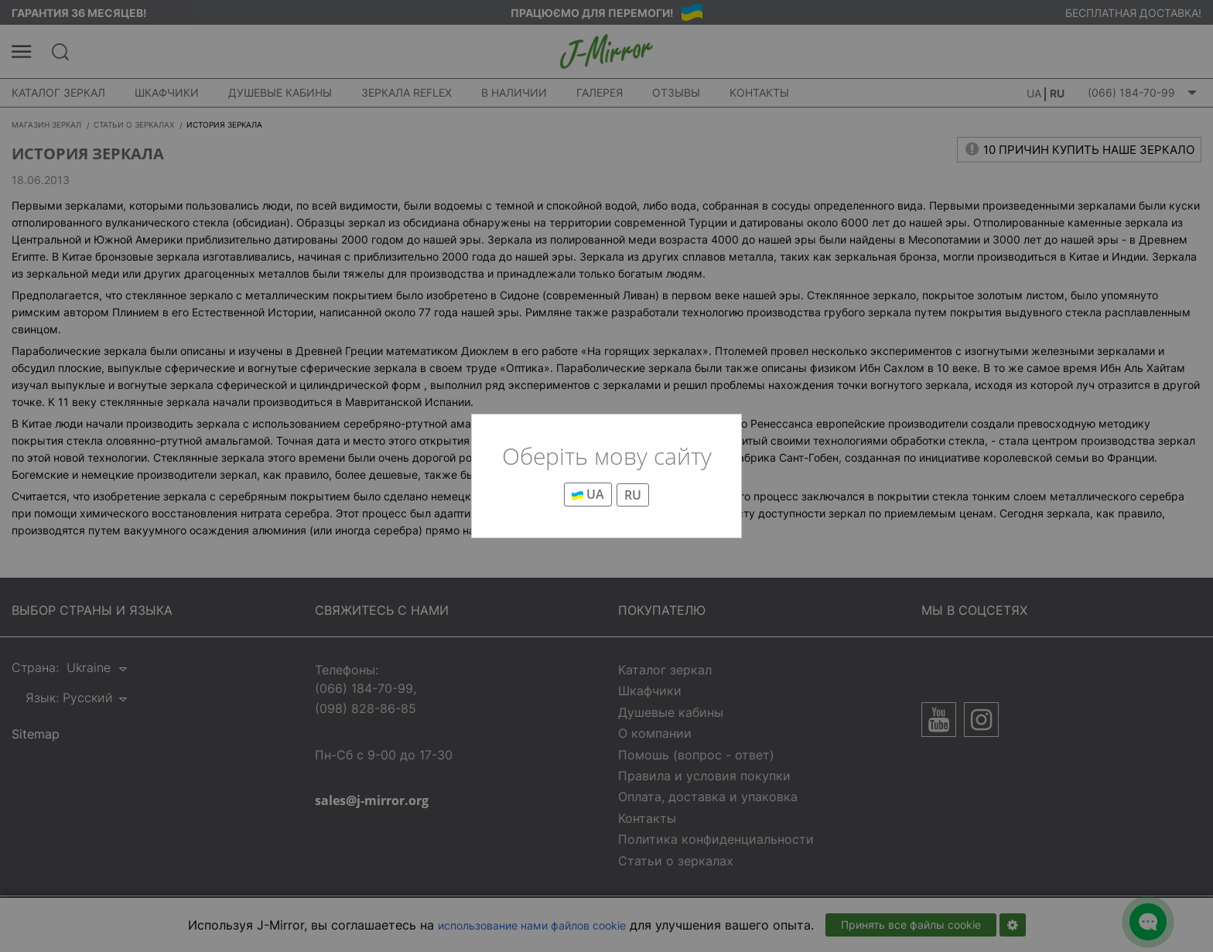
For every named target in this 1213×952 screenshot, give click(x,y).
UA (588, 494)
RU (632, 494)
